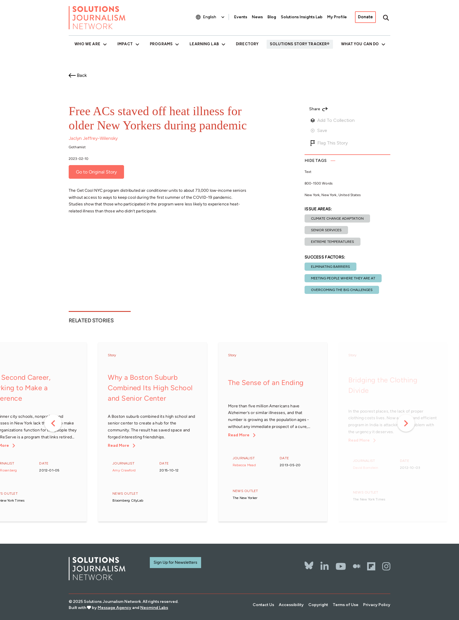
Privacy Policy (376, 604)
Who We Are (87, 44)
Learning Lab (204, 44)
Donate (365, 17)
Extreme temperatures (332, 242)
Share (314, 109)
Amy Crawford (124, 470)
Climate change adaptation (337, 218)
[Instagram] (386, 566)
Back (82, 75)
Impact (125, 44)
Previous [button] (53, 423)
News (257, 17)
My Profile (337, 17)
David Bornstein (365, 468)
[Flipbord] (371, 566)
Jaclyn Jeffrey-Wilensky (93, 138)
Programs (161, 44)
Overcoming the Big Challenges (342, 290)
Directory (247, 44)
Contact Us (263, 604)
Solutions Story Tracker (298, 44)
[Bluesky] (309, 561)
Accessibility (291, 604)
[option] (152, 432)
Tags (316, 160)
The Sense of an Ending (266, 382)
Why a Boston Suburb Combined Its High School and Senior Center (150, 387)
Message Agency (114, 607)
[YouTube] (341, 566)
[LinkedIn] (324, 566)
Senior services (326, 230)
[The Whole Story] (356, 566)
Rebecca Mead (244, 465)
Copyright (318, 604)
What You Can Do (360, 44)
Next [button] (406, 423)
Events (240, 17)
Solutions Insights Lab (302, 17)
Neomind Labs (154, 607)
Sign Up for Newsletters (175, 562)
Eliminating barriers (330, 267)
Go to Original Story (96, 172)
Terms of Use (345, 604)
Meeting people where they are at (343, 278)
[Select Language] (214, 17)
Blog (271, 17)
